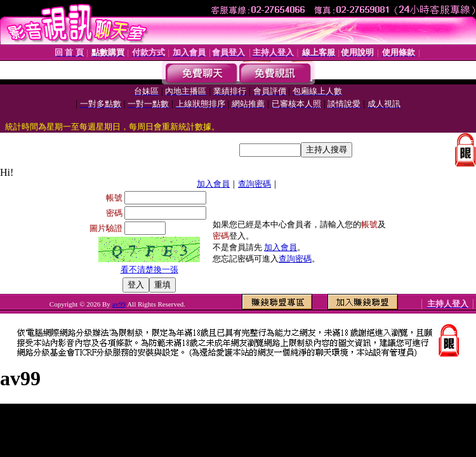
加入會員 (213, 184)
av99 (119, 304)
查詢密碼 (254, 184)
